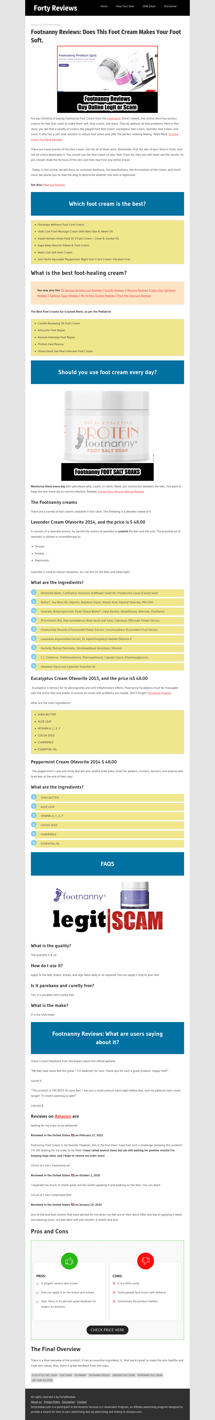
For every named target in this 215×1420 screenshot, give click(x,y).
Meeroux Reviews (53, 185)
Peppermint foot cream (150, 1375)
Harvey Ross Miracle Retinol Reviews (121, 491)
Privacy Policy (52, 1402)
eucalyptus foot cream (44, 1375)
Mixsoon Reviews (137, 290)
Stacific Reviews (114, 290)
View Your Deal (125, 6)
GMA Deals (149, 6)
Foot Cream (66, 1375)
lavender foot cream (123, 1375)
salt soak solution (42, 1380)
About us (36, 1402)
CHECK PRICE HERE (107, 1329)
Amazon (63, 1116)
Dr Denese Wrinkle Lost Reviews (81, 290)
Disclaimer (170, 6)
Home (104, 6)
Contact (82, 1402)
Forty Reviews (55, 7)
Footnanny (114, 118)
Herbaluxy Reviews (159, 693)
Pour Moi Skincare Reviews (134, 296)
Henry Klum (54, 24)
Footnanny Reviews (99, 1375)
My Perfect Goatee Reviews (98, 296)
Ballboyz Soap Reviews (64, 296)
